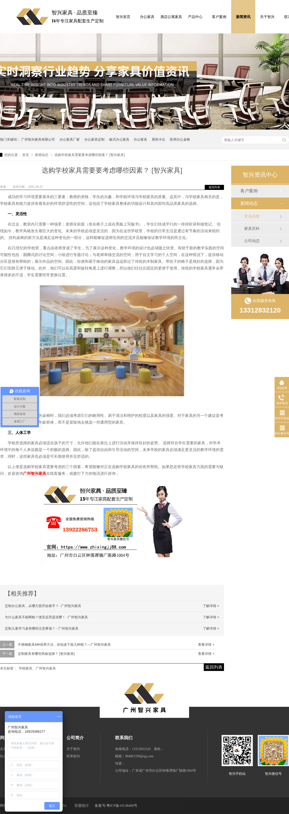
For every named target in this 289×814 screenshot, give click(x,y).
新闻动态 (42, 155)
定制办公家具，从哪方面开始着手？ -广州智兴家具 (43, 606)
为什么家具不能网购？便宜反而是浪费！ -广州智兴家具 (46, 617)
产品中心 (195, 17)
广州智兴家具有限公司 (38, 139)
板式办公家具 (119, 139)
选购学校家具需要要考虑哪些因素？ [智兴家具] (89, 155)
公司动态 (252, 241)
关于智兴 (267, 17)
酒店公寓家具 (171, 17)
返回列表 (214, 187)
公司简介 (75, 737)
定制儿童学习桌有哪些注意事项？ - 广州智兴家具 (42, 628)
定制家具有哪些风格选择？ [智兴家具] (46, 654)
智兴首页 (123, 17)
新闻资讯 (243, 17)
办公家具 (147, 17)
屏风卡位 (158, 139)
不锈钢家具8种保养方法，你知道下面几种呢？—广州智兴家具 (64, 644)
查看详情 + (206, 644)
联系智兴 (73, 756)
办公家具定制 (94, 139)
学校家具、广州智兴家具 (37, 668)
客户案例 (219, 17)
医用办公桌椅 (180, 139)
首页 (26, 155)
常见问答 (252, 216)
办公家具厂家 (69, 139)
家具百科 (252, 228)
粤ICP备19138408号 (121, 806)
